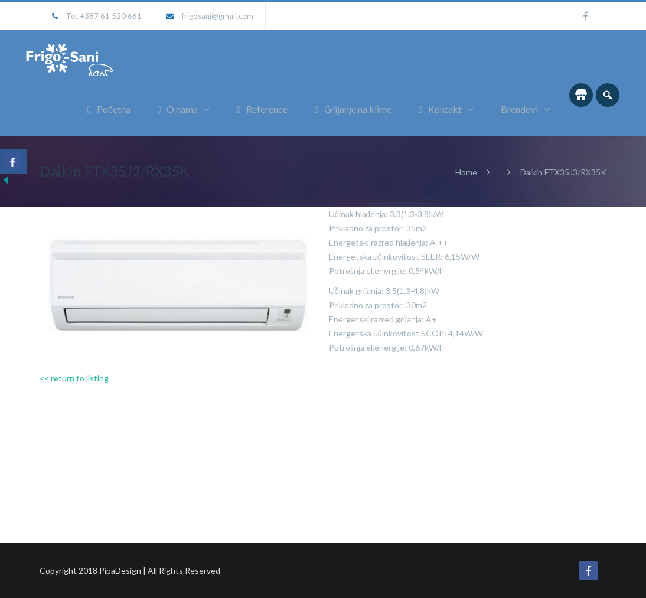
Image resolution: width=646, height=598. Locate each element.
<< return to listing (74, 378)
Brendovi (519, 109)
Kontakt (440, 109)
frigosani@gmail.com (217, 16)
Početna (108, 109)
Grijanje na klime (353, 109)
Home (466, 172)
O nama (178, 109)
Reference (262, 109)
